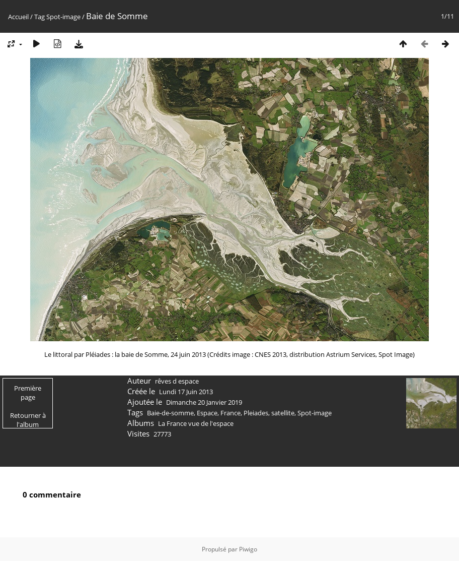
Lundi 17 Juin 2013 (186, 391)
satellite (282, 412)
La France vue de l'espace (196, 423)
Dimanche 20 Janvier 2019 (204, 402)
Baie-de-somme (170, 412)
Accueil (18, 16)
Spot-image (63, 16)
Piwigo (248, 549)
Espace (207, 412)
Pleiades (256, 412)
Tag (39, 16)
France (230, 412)
